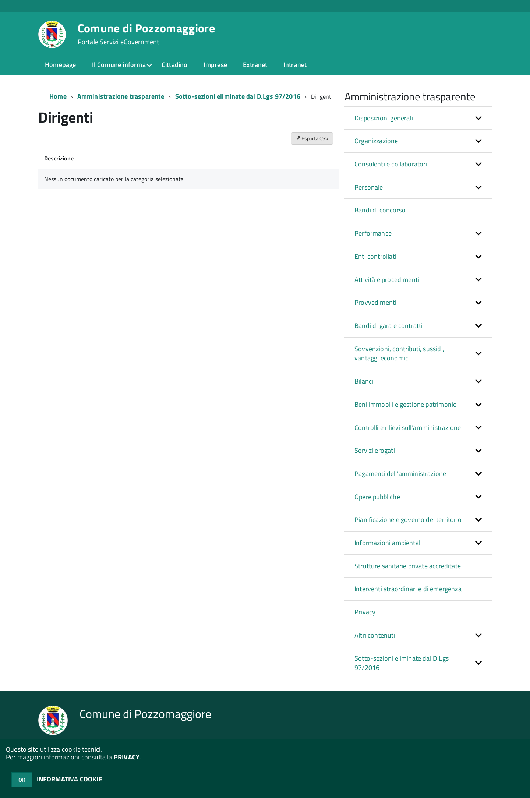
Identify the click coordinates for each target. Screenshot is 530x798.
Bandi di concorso (380, 210)
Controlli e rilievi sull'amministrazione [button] (407, 427)
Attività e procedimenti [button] (386, 280)
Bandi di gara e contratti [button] (388, 326)
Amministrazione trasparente (121, 96)
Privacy (364, 612)
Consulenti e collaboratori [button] (390, 164)
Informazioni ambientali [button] (388, 543)
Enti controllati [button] (375, 256)
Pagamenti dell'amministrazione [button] (400, 474)
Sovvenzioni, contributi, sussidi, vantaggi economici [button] (399, 353)
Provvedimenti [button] (375, 302)
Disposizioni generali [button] (383, 118)
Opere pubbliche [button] (377, 497)
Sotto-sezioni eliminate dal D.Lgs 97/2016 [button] (401, 663)
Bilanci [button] (363, 381)
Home (58, 96)
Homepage (60, 65)
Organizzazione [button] (376, 141)
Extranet (255, 65)
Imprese (215, 65)
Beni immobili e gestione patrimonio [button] (405, 404)
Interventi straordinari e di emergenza (408, 589)
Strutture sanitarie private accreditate (407, 566)
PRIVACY (126, 757)
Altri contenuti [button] (374, 635)
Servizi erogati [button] (374, 450)
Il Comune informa (119, 65)
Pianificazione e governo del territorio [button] (408, 520)
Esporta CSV (312, 138)
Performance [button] (373, 233)
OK (21, 780)
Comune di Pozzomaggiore (146, 34)
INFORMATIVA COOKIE (69, 779)
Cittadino (175, 65)
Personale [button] (368, 187)
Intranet (295, 65)
